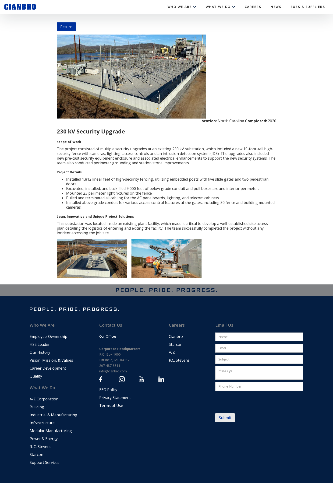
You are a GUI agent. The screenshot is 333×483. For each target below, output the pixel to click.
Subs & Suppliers (307, 6)
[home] (20, 7)
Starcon (36, 454)
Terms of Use (111, 405)
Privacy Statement (115, 397)
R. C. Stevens (40, 446)
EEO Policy (108, 389)
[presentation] (250, 402)
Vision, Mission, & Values (51, 360)
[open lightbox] (92, 258)
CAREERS (253, 6)
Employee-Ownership (48, 336)
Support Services (44, 462)
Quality (36, 376)
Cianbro (176, 336)
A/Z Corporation (44, 399)
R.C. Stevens (179, 360)
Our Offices (108, 336)
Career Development (48, 368)
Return (66, 26)
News (275, 6)
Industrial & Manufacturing (53, 414)
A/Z (172, 352)
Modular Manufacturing (51, 430)
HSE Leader (40, 344)
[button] (182, 7)
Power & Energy (44, 438)
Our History (40, 352)
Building (37, 407)
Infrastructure (42, 422)
